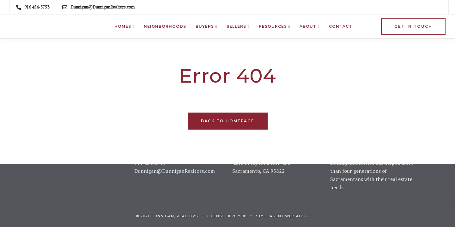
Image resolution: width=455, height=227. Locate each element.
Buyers (205, 26)
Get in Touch (413, 26)
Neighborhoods (165, 26)
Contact (340, 26)
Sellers (236, 26)
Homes (122, 26)
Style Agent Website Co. (284, 216)
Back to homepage (227, 121)
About (308, 26)
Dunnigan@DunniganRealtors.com (174, 170)
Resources (273, 26)
